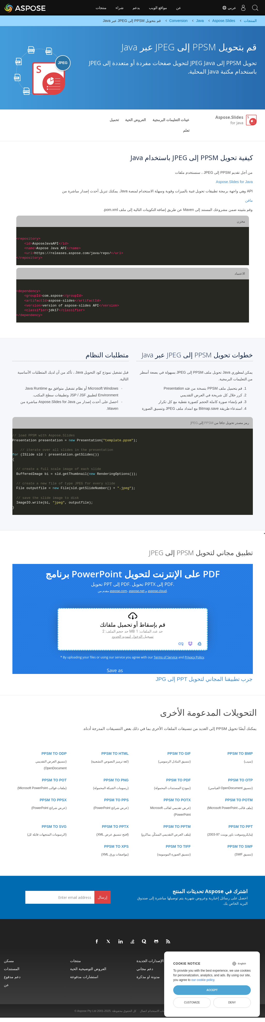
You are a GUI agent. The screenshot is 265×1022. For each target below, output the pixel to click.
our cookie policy (202, 980)
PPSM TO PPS (116, 800)
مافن (249, 200)
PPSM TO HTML (115, 753)
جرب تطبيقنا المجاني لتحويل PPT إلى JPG (204, 679)
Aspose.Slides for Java (234, 182)
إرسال (102, 897)
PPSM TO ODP (54, 753)
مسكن (9, 960)
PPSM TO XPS (116, 846)
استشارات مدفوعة (84, 976)
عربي (227, 7)
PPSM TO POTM (239, 800)
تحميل (114, 120)
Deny (232, 1002)
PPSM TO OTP (240, 780)
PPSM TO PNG (116, 780)
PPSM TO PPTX (115, 826)
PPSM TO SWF (240, 846)
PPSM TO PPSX (53, 800)
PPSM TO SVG (54, 826)
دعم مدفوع (12, 976)
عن (178, 8)
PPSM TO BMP (240, 753)
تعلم (186, 130)
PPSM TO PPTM (177, 826)
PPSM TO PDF (178, 780)
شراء (120, 8)
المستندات (11, 968)
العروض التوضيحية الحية (88, 968)
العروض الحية (135, 120)
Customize (192, 1002)
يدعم (136, 8)
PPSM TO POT (54, 780)
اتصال (143, 1010)
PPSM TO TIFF (178, 846)
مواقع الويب (158, 8)
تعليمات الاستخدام (158, 1010)
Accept (211, 990)
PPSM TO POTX (177, 800)
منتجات (101, 8)
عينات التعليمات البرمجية (171, 120)
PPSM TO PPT (241, 826)
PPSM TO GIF (179, 753)
